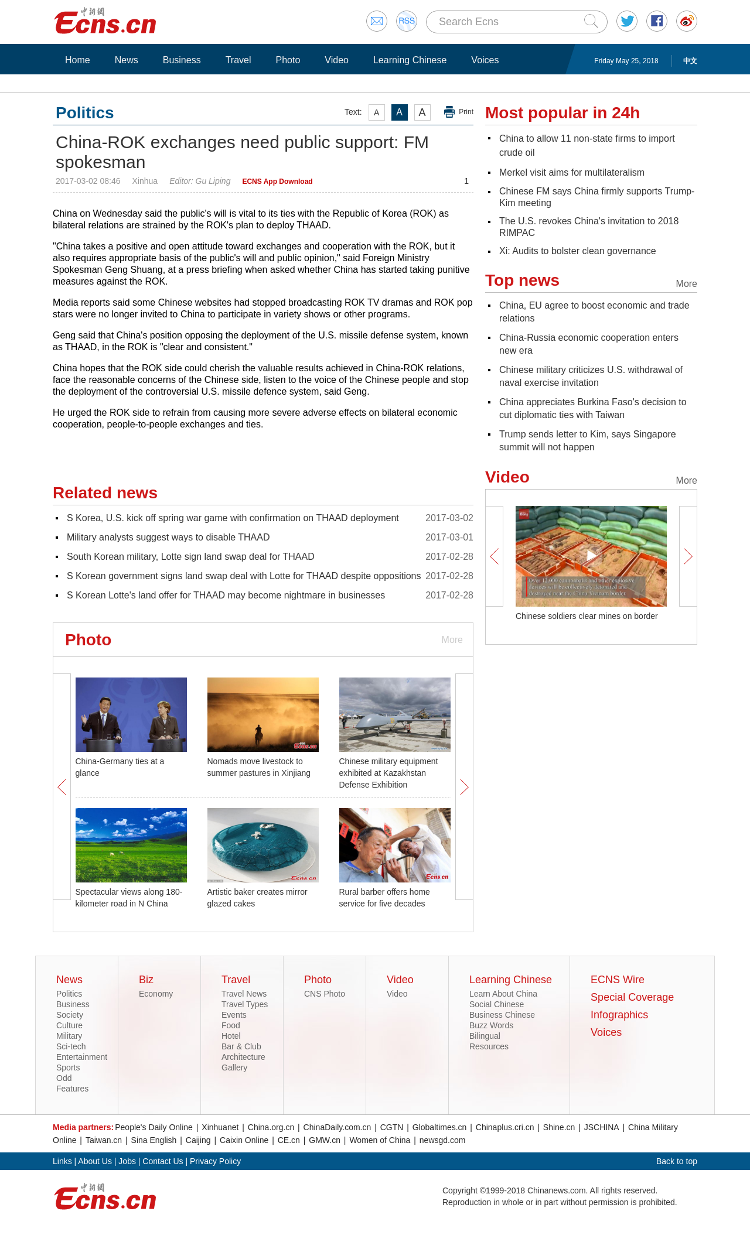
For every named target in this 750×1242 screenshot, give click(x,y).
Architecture (243, 1057)
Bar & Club (241, 1046)
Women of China (379, 1140)
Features (72, 1088)
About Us (95, 1161)
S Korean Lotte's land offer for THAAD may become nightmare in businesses (226, 595)
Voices (485, 60)
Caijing (198, 1140)
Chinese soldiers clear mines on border (587, 616)
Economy (156, 993)
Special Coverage (632, 997)
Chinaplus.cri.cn (505, 1127)
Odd (63, 1078)
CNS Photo (324, 993)
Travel (238, 60)
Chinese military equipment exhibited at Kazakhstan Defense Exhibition (388, 773)
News (126, 60)
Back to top (676, 1161)
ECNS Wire (618, 980)
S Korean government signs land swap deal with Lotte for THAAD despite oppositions (244, 576)
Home (77, 60)
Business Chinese (502, 1014)
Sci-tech (71, 1046)
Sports (68, 1067)
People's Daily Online (154, 1127)
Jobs (127, 1161)
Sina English (154, 1140)
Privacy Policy (215, 1161)
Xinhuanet (220, 1127)
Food (230, 1025)
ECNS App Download (277, 181)
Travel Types (244, 1004)
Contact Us (162, 1161)
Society (69, 1014)
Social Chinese (496, 1004)
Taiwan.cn (104, 1140)
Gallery (234, 1067)
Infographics (619, 1015)
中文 (690, 61)
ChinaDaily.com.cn (337, 1127)
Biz (146, 980)
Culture (69, 1025)
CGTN (392, 1127)
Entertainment (81, 1057)
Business (182, 60)
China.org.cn (271, 1127)
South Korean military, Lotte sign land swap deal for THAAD (191, 557)
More (452, 640)
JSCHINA (601, 1127)
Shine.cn (559, 1127)
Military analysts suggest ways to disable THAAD (168, 537)
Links (62, 1161)
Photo (287, 60)
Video (337, 60)
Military (69, 1036)
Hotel (231, 1036)
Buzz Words (491, 1025)
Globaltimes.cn (439, 1127)
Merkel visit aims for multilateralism (572, 172)
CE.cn (289, 1140)
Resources (489, 1046)
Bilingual (484, 1036)
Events (234, 1014)
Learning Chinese (409, 60)
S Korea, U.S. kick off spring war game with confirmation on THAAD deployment (233, 518)
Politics (69, 993)
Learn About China (503, 993)
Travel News (244, 993)
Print (466, 112)
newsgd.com (443, 1140)
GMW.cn (324, 1140)
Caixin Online (244, 1140)
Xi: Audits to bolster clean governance (577, 251)
